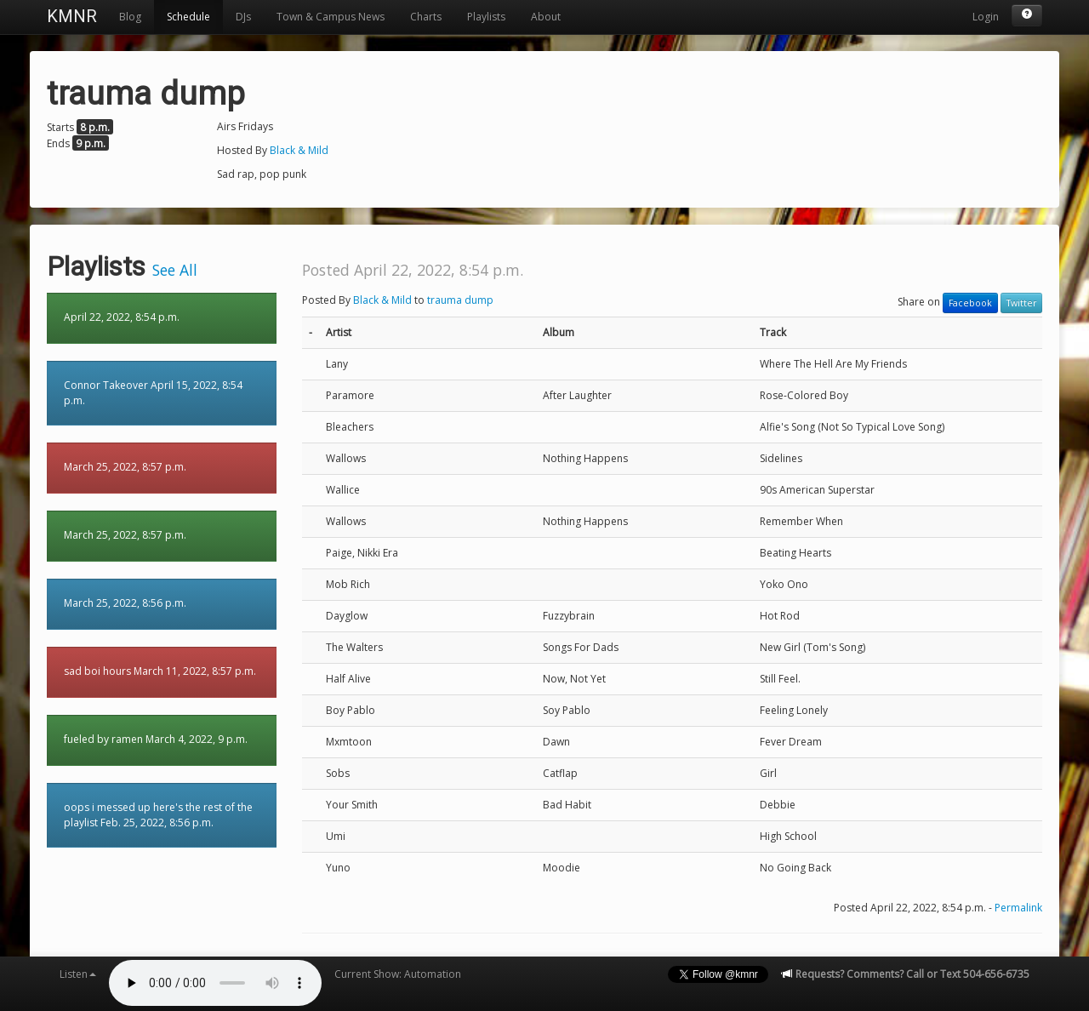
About (546, 16)
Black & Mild (299, 150)
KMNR (72, 16)
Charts (426, 16)
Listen (78, 974)
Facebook (970, 303)
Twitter (1021, 303)
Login (985, 16)
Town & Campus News (331, 16)
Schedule (188, 16)
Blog (130, 16)
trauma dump (460, 300)
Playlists (486, 16)
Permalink (1018, 907)
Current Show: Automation (397, 974)
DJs (243, 16)
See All (174, 270)
